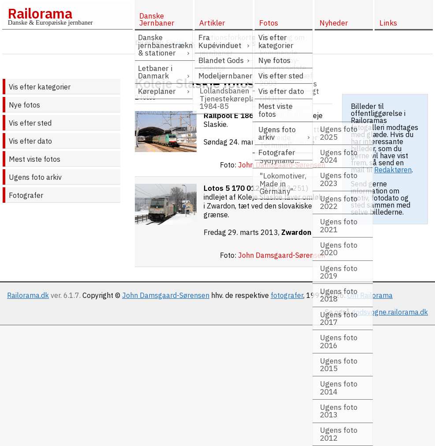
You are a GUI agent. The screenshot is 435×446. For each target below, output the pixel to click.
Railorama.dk (28, 295)
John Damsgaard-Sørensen (165, 295)
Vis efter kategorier (40, 86)
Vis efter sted (30, 123)
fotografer (287, 295)
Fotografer (26, 195)
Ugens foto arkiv (35, 177)
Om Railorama (370, 295)
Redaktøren (393, 169)
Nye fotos (24, 104)
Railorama (39, 13)
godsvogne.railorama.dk (390, 312)
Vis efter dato (30, 141)
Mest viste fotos (34, 159)
